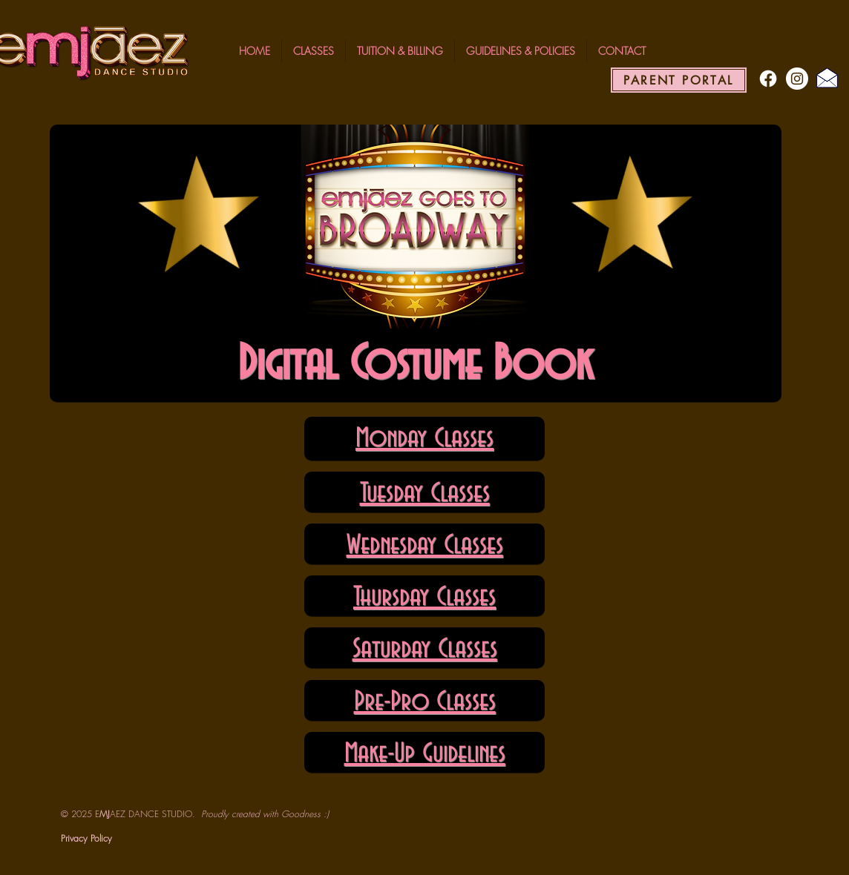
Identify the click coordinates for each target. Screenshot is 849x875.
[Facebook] (768, 78)
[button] (313, 51)
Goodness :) (305, 814)
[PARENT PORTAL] (678, 80)
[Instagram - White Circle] (797, 78)
